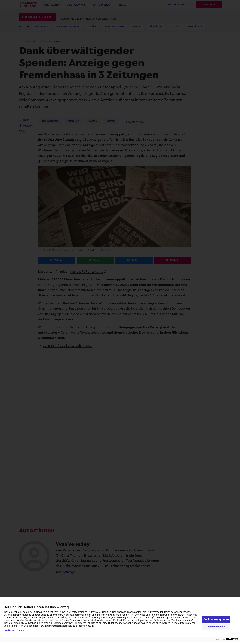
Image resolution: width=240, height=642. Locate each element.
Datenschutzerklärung (63, 625)
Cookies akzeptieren (216, 619)
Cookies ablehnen (216, 626)
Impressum (87, 625)
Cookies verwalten (14, 630)
